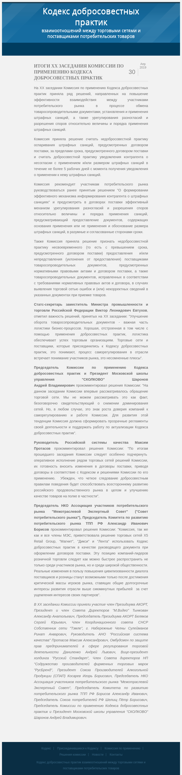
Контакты (116, 754)
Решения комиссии (73, 754)
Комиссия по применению (122, 748)
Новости (97, 754)
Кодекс (46, 748)
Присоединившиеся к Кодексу (77, 748)
